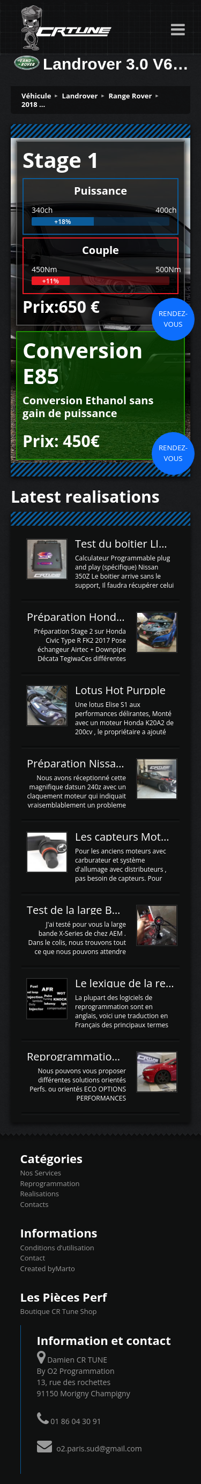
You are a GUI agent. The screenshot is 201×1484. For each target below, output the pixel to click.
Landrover (80, 96)
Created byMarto (47, 1268)
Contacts (34, 1204)
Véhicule (36, 96)
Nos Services (40, 1173)
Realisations (39, 1193)
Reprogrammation (50, 1183)
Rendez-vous (173, 319)
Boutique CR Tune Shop (58, 1311)
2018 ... (33, 104)
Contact (33, 1258)
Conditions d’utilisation (57, 1247)
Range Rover (130, 96)
